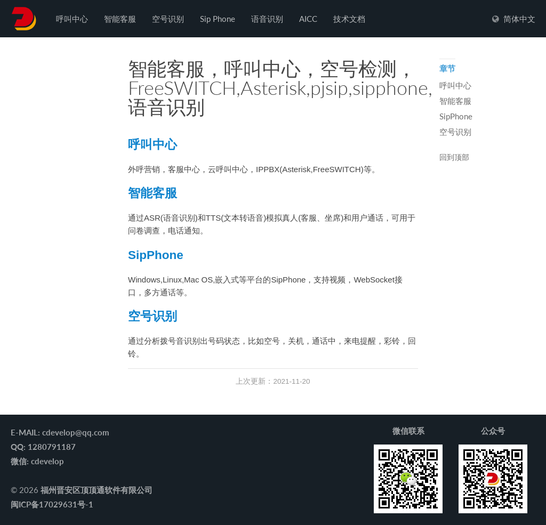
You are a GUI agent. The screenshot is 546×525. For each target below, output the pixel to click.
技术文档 (349, 18)
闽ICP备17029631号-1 (52, 504)
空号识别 (168, 18)
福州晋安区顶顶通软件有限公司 (96, 490)
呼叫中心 (72, 18)
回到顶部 (454, 157)
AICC (308, 18)
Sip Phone (217, 18)
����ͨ (24, 18)
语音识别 (267, 18)
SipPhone (155, 255)
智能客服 (120, 18)
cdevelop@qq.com (75, 432)
